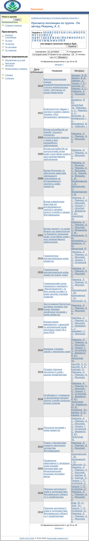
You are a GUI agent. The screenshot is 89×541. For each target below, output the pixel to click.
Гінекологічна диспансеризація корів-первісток (56, 258)
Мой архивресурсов (10, 64)
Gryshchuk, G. (78, 483)
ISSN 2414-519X (26, 538)
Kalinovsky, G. (78, 464)
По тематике (11, 50)
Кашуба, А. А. (78, 367)
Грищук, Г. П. (78, 83)
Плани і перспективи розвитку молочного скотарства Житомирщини (55, 447)
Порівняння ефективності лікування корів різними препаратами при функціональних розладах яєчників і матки (57, 468)
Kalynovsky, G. (79, 301)
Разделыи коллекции (10, 36)
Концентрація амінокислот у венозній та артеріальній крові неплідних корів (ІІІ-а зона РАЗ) (56, 327)
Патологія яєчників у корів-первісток (55, 429)
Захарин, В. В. (79, 75)
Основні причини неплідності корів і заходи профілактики (55, 372)
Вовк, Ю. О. (77, 503)
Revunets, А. (78, 115)
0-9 (44, 32)
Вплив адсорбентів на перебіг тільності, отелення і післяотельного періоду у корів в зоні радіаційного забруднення (56, 137)
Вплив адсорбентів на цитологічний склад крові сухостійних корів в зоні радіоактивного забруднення (57, 154)
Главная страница (13, 25)
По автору (9, 44)
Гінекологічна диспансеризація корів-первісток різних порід (56, 272)
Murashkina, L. (79, 240)
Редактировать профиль (16, 69)
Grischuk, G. (77, 86)
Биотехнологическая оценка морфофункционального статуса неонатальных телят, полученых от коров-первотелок (57, 86)
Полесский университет (57, 538)
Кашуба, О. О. (79, 364)
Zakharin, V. (77, 80)
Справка (9, 75)
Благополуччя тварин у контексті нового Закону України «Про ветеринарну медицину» (57, 113)
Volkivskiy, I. (81, 126)
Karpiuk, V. (77, 415)
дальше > (59, 64)
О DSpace (9, 78)
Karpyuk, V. (81, 478)
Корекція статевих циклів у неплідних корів (57, 350)
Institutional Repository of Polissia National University (54, 18)
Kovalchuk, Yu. (79, 410)
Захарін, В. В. (78, 78)
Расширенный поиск (10, 22)
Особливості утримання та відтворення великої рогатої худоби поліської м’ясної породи (57, 399)
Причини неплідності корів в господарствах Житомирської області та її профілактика (56, 493)
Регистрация (37, 9)
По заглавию (11, 47)
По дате (8, 40)
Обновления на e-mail (15, 60)
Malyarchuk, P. (78, 248)
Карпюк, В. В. (78, 412)
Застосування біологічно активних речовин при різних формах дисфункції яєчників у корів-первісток (57, 309)
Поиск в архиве (9, 17)
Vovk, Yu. (76, 505)
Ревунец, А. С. (79, 88)
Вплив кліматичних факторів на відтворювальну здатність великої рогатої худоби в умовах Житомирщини (57, 208)
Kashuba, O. (77, 369)
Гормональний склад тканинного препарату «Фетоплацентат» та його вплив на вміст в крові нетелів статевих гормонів (56, 290)
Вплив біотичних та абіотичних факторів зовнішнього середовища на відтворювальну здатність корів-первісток (55, 178)
